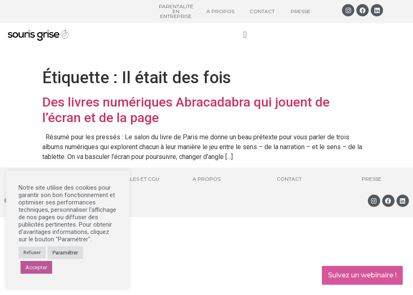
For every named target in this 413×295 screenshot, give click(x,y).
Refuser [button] (32, 252)
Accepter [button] (36, 267)
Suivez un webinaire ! (362, 275)
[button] (245, 34)
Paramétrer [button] (65, 253)
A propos (220, 11)
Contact (262, 11)
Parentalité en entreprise (176, 11)
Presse (300, 11)
